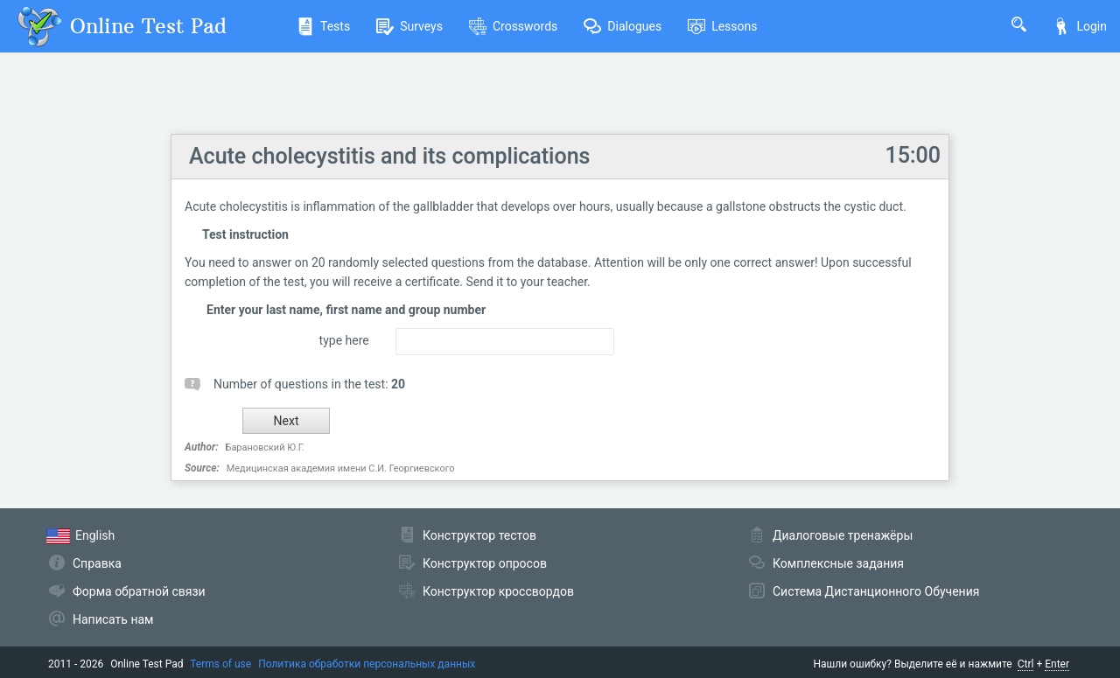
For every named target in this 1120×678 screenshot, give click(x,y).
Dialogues (623, 26)
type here (344, 340)
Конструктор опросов (485, 563)
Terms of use (220, 664)
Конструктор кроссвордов (498, 591)
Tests (323, 26)
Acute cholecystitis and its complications (389, 156)
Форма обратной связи (139, 591)
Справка (97, 563)
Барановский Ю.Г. (265, 447)
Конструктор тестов (479, 535)
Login (1080, 26)
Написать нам (113, 619)
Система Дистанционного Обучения (876, 591)
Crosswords (513, 26)
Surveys (409, 26)
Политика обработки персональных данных (366, 664)
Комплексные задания (838, 563)
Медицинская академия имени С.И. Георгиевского (341, 468)
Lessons (722, 26)
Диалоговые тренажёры (843, 535)
